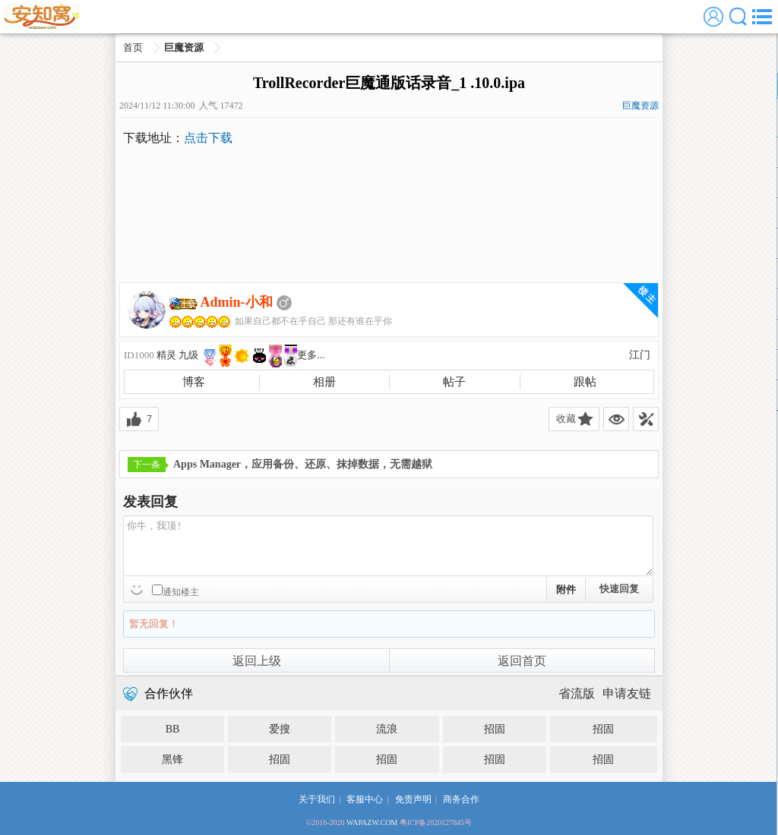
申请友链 (626, 693)
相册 (324, 382)
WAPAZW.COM (371, 822)
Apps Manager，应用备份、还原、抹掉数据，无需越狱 (280, 464)
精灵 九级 (177, 355)
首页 (133, 47)
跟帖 (585, 382)
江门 (639, 355)
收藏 (566, 418)
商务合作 (461, 799)
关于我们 (317, 799)
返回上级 (256, 660)
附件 (566, 589)
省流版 (576, 693)
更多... (310, 355)
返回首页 (522, 660)
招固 (494, 729)
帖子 (454, 382)
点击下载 (208, 137)
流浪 (386, 729)
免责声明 (413, 799)
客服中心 (364, 799)
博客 (193, 382)
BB (173, 729)
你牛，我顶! (388, 545)
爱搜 (279, 729)
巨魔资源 (184, 47)
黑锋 (172, 759)
